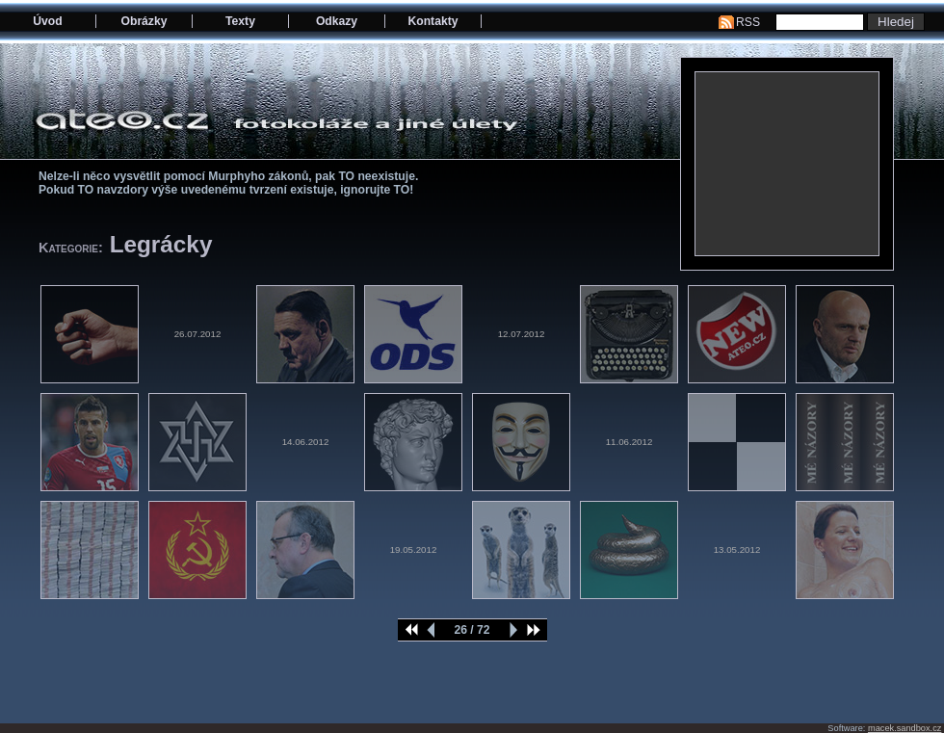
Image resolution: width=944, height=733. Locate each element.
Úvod (47, 21)
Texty (240, 21)
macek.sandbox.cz (904, 728)
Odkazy (336, 21)
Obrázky (144, 21)
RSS (748, 22)
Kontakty (432, 21)
